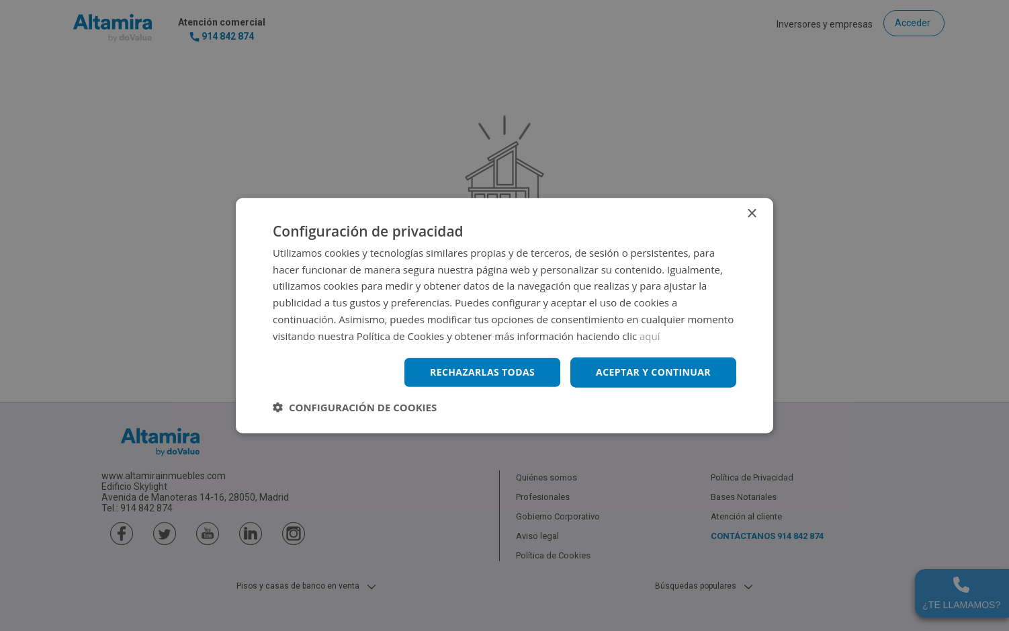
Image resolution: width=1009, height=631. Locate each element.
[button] (355, 407)
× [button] (751, 213)
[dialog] (504, 315)
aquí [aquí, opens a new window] (650, 335)
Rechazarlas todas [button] (482, 372)
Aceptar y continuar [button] (653, 372)
